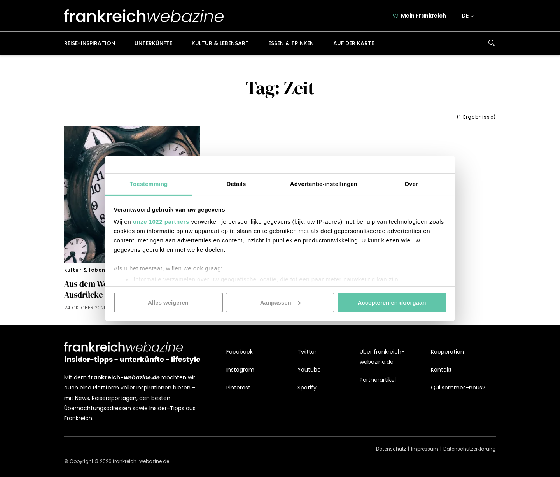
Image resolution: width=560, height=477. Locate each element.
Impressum (424, 448)
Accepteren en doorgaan (392, 302)
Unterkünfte (153, 43)
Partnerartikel (378, 380)
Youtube (309, 370)
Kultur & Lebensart (220, 43)
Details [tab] (236, 184)
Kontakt (441, 370)
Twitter (307, 352)
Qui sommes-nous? (458, 387)
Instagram (240, 370)
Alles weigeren (168, 302)
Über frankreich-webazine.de (382, 357)
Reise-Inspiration (89, 43)
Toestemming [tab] (149, 184)
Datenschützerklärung (469, 448)
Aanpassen (280, 302)
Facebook (239, 352)
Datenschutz (391, 448)
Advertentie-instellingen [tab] (323, 184)
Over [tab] (411, 184)
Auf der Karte (353, 43)
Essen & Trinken (291, 43)
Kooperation (447, 352)
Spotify (307, 387)
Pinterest (238, 387)
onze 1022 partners (161, 221)
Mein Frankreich (423, 15)
